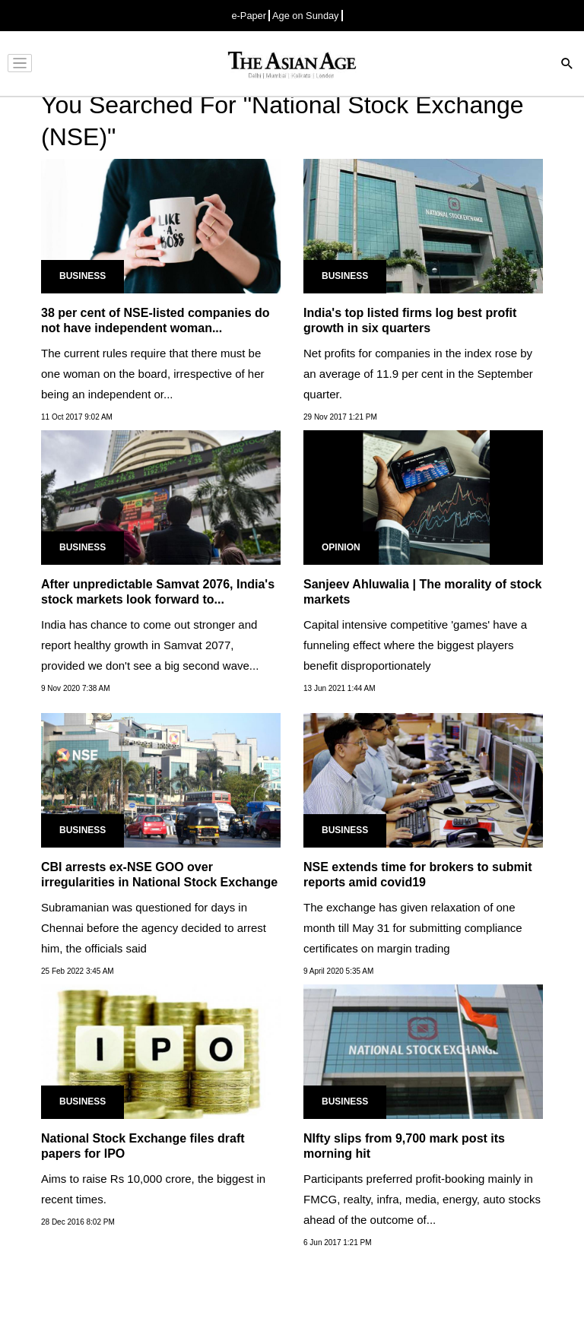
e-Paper (248, 15)
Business (82, 276)
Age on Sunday (305, 15)
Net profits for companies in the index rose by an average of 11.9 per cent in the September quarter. (418, 374)
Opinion (341, 547)
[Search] (567, 65)
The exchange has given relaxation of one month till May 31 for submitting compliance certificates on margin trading (412, 928)
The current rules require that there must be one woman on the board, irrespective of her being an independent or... (153, 374)
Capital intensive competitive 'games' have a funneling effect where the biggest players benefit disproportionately (415, 645)
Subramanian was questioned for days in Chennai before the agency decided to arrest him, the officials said (153, 928)
